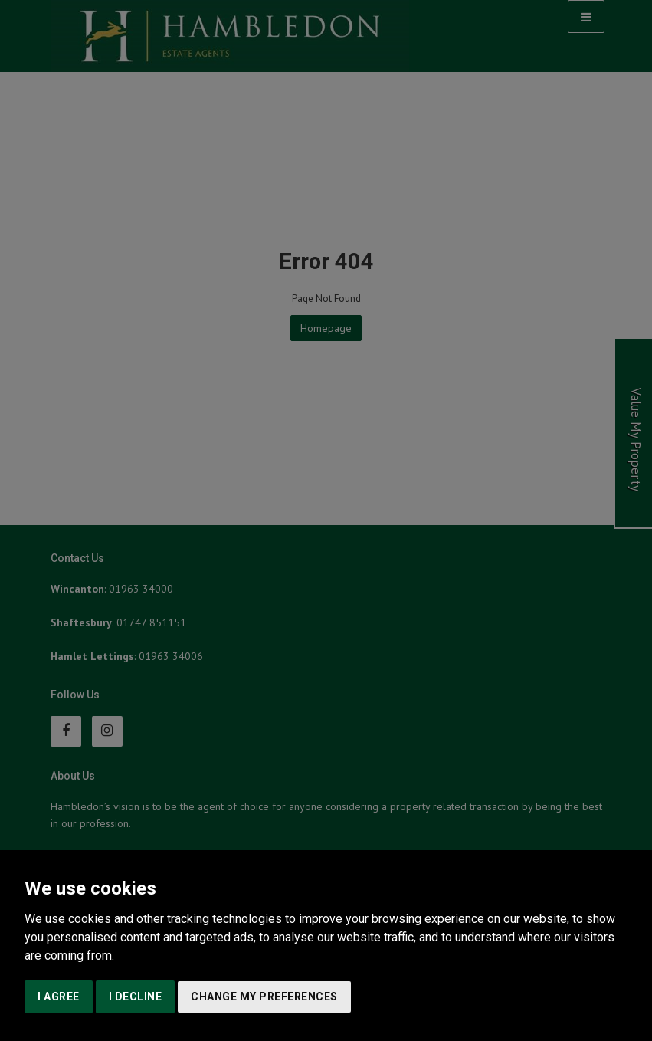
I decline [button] (135, 996)
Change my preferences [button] (264, 996)
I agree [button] (59, 996)
